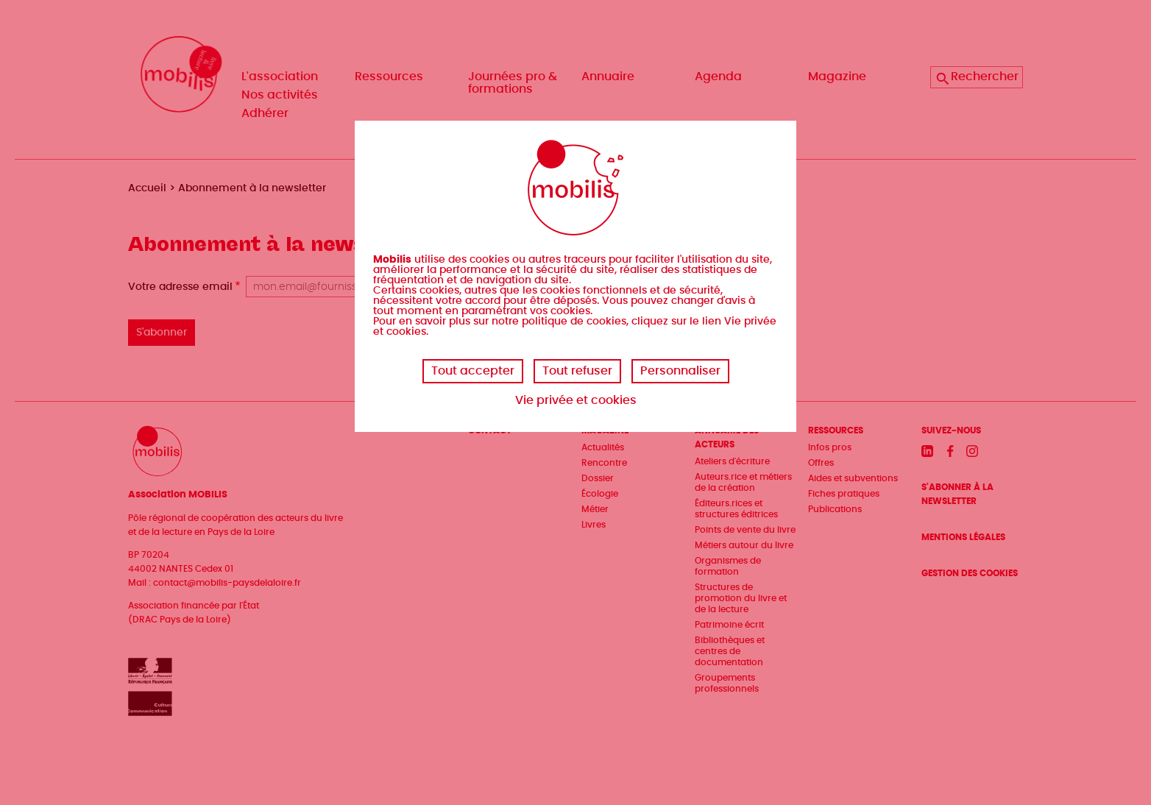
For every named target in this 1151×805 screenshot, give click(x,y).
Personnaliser (680, 371)
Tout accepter (472, 371)
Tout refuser (577, 371)
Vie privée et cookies (576, 400)
